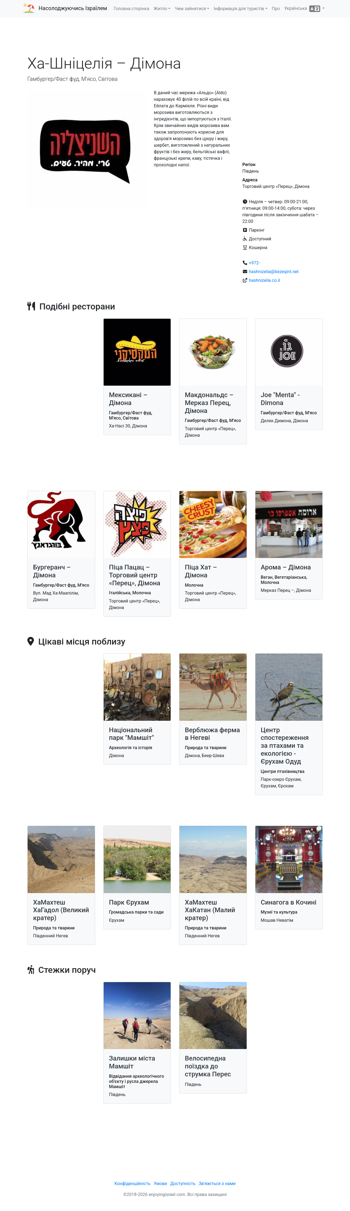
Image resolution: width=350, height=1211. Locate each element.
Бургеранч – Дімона (52, 571)
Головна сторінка (131, 8)
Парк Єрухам (129, 902)
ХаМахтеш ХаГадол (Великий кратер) (61, 910)
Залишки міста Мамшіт (132, 1062)
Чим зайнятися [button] (190, 8)
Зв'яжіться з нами (217, 1183)
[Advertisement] (175, 38)
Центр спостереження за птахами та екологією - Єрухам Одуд (285, 745)
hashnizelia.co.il (264, 280)
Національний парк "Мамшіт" (131, 734)
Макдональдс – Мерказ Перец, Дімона (209, 403)
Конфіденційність (132, 1183)
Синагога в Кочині (289, 902)
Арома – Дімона (286, 567)
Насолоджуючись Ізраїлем (73, 8)
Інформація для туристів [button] (239, 8)
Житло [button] (160, 8)
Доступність (183, 1183)
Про (276, 8)
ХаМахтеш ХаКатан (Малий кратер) (210, 910)
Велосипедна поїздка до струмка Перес (208, 1066)
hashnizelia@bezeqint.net (274, 271)
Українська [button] (302, 8)
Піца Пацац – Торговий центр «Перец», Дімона (135, 575)
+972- (254, 262)
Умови (160, 1183)
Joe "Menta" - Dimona (280, 399)
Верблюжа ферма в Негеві (212, 734)
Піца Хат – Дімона (201, 571)
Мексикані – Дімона (128, 399)
